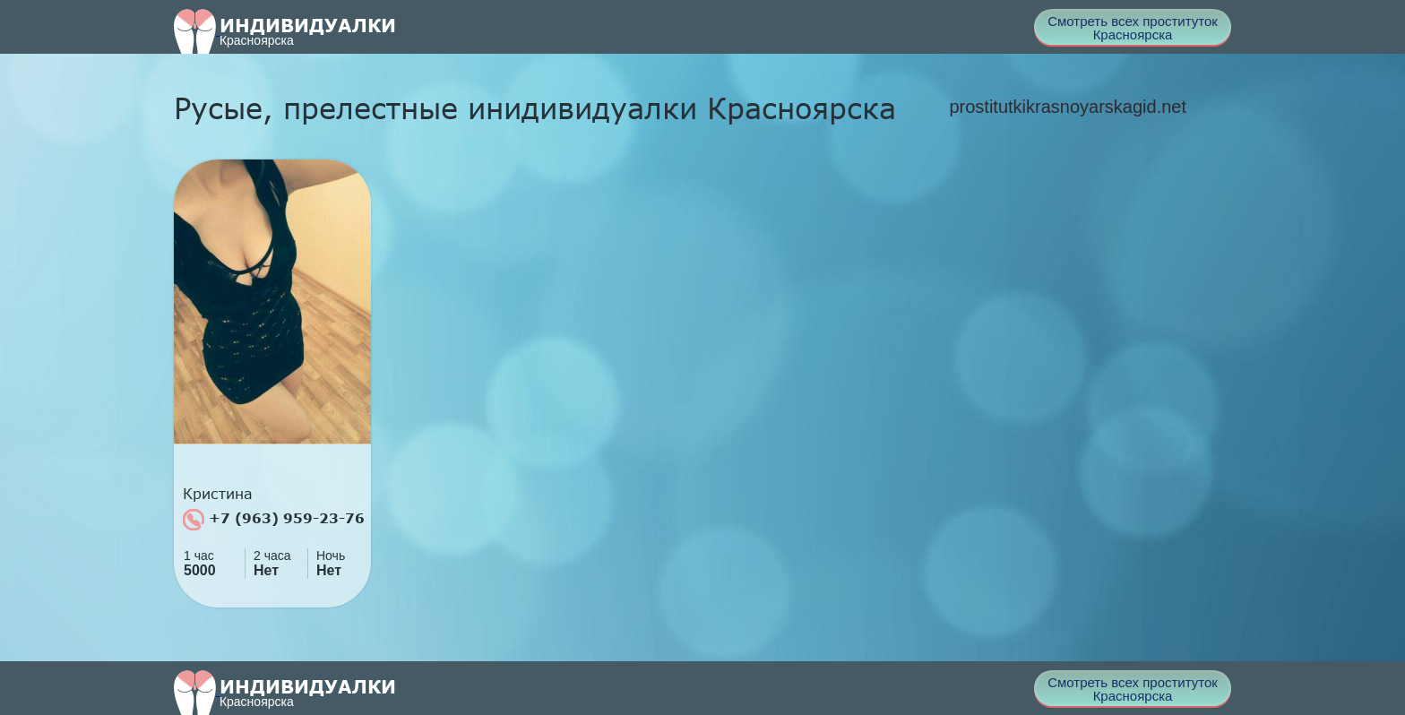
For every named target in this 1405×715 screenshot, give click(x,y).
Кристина (218, 494)
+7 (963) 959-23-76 (274, 519)
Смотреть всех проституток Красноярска (1132, 27)
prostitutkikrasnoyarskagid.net (1067, 106)
